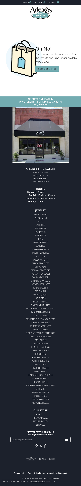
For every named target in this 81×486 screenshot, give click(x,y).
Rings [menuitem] (41, 221)
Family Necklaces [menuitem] (41, 277)
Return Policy (40, 421)
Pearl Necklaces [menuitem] (40, 368)
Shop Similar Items (47, 68)
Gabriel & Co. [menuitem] (40, 214)
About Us (40, 414)
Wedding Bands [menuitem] (40, 361)
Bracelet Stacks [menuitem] (40, 357)
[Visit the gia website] (42, 459)
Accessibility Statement (57, 473)
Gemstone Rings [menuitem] (40, 315)
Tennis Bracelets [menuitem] (40, 350)
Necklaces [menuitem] (40, 228)
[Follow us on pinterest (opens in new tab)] (36, 446)
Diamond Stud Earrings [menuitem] (40, 375)
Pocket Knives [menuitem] (40, 301)
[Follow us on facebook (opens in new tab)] (45, 446)
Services (40, 424)
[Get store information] (40, 181)
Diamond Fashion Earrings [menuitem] (40, 308)
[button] (26, 2)
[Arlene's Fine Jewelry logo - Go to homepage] (40, 12)
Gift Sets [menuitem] (40, 389)
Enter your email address (40, 434)
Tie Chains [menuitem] (40, 291)
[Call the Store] (40, 178)
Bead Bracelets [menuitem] (41, 287)
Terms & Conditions (36, 473)
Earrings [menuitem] (40, 225)
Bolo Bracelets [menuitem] (40, 378)
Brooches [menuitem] (40, 354)
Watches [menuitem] (40, 246)
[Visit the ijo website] (52, 459)
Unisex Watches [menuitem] (40, 259)
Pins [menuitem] (40, 239)
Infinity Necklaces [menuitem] (40, 284)
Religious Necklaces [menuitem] (40, 326)
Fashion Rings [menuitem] (40, 329)
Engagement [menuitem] (40, 218)
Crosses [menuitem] (40, 256)
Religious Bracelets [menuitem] (40, 336)
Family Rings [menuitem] (40, 340)
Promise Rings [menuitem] (40, 382)
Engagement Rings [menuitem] (40, 305)
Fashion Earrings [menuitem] (40, 312)
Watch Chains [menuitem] (40, 294)
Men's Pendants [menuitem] (40, 392)
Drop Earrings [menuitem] (40, 343)
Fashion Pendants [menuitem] (40, 322)
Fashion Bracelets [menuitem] (40, 270)
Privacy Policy (40, 417)
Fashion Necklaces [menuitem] (40, 273)
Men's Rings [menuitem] (40, 396)
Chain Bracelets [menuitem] (40, 263)
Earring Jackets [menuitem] (40, 249)
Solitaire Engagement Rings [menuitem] (40, 385)
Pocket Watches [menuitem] (40, 253)
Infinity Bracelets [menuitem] (40, 280)
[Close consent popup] (54, 481)
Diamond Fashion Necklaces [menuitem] (40, 319)
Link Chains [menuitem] (41, 266)
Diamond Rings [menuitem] (40, 364)
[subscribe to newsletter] (66, 439)
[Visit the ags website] (31, 459)
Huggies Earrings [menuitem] (40, 347)
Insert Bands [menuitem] (40, 371)
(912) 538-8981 (40, 104)
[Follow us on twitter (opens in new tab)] (40, 446)
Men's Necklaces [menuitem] (40, 403)
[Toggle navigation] (5, 18)
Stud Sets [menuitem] (40, 298)
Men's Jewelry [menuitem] (40, 242)
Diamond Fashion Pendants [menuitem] (40, 333)
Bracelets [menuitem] (40, 235)
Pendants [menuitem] (41, 232)
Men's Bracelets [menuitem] (40, 399)
